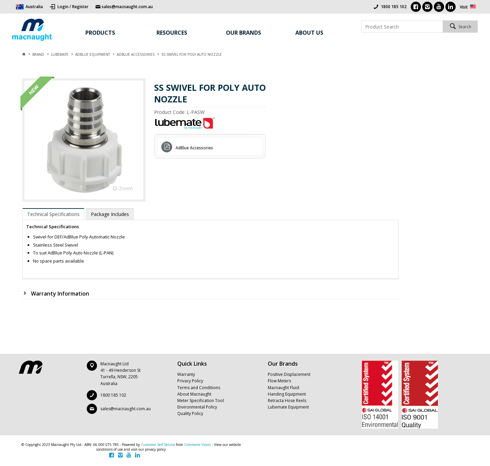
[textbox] (402, 26)
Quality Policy (190, 413)
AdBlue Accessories (194, 148)
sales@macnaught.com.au (125, 409)
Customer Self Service (158, 444)
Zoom (126, 188)
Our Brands (243, 32)
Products (100, 32)
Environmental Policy (197, 407)
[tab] (53, 214)
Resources (172, 32)
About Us (309, 32)
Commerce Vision (197, 444)
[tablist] (210, 244)
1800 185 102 (394, 7)
